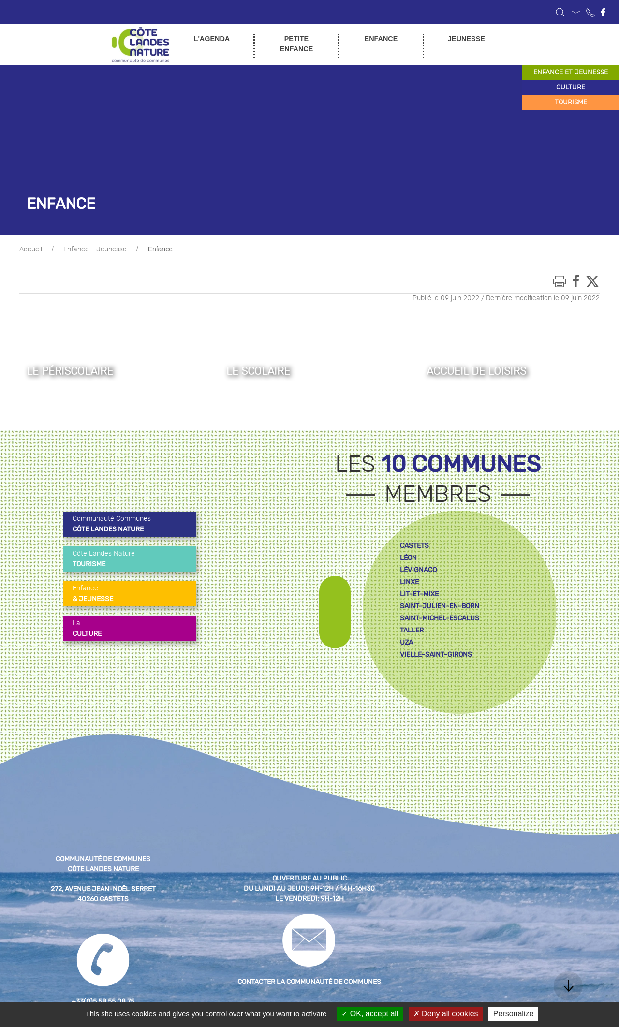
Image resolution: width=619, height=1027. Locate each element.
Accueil (30, 249)
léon (408, 558)
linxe (409, 582)
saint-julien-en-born (439, 606)
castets (414, 546)
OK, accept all (369, 1014)
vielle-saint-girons (436, 654)
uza (406, 642)
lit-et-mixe (419, 594)
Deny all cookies (445, 1014)
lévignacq (418, 570)
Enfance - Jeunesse (95, 249)
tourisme (571, 102)
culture (570, 87)
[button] (560, 12)
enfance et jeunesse (570, 72)
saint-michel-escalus (439, 618)
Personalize (513, 1014)
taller (412, 630)
